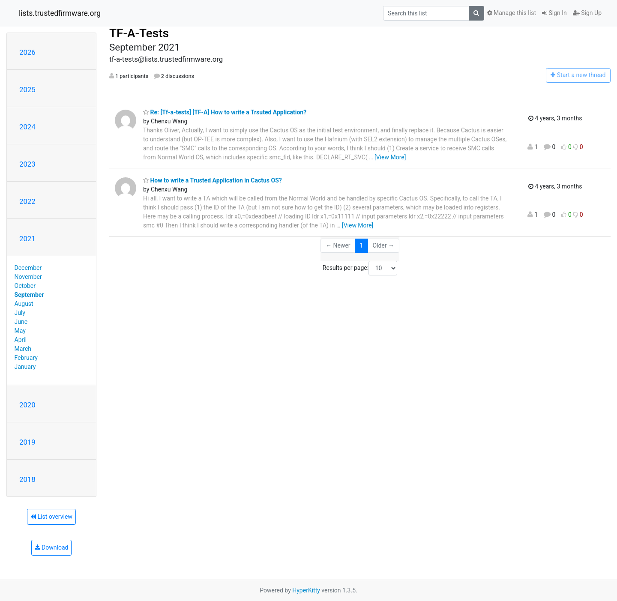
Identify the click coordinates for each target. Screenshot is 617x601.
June (21, 321)
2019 (27, 442)
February (26, 357)
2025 (27, 89)
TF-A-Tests (139, 33)
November (28, 276)
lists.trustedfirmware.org (60, 13)
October (25, 285)
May (20, 330)
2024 (27, 127)
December (28, 267)
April (21, 339)
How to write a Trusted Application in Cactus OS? (212, 180)
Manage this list (511, 12)
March (23, 348)
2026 (27, 52)
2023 (27, 164)
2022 (27, 201)
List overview (51, 516)
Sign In (554, 12)
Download (52, 547)
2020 (27, 405)
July (20, 312)
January (25, 366)
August (24, 303)
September (29, 294)
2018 (27, 479)
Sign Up (587, 12)
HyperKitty (306, 590)
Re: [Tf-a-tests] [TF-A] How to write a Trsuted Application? (224, 112)
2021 (27, 238)
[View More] (390, 157)
